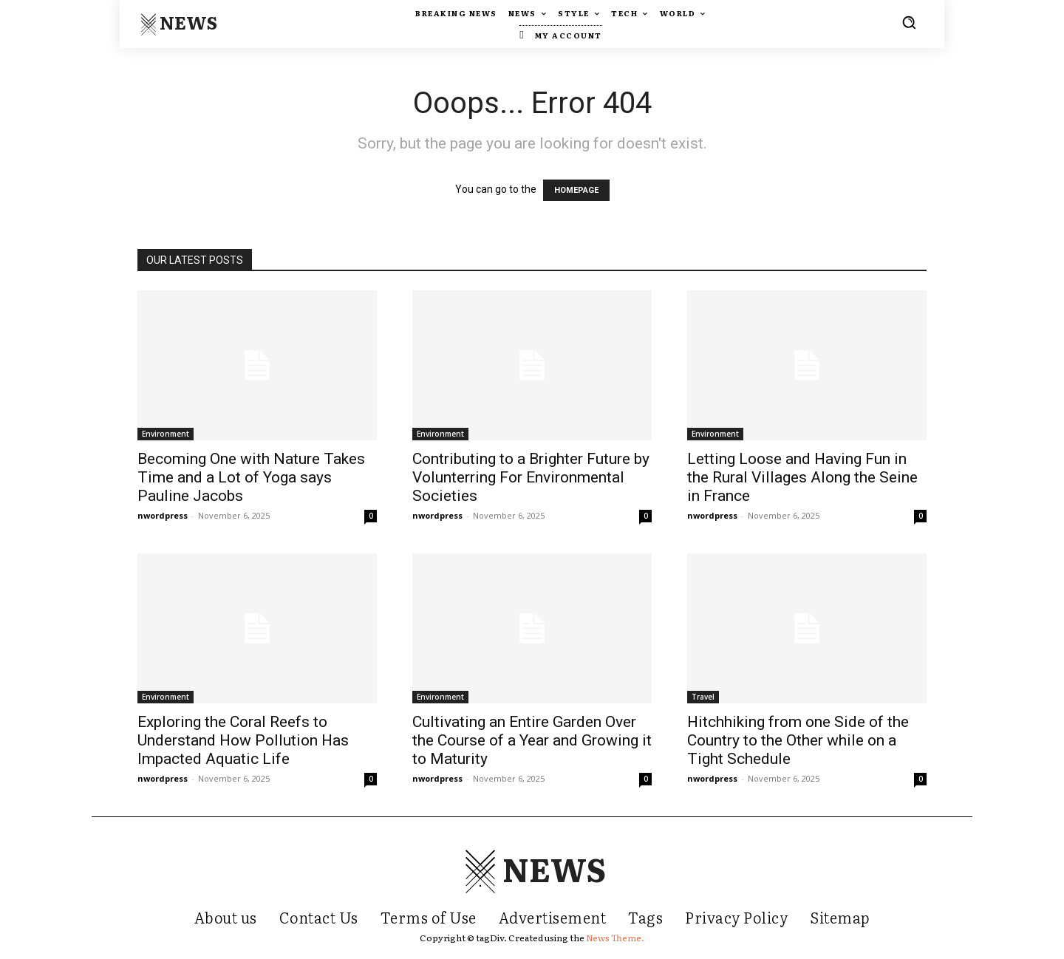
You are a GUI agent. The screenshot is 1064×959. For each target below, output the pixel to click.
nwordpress (162, 515)
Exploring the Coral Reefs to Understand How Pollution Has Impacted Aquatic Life (243, 740)
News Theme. (615, 937)
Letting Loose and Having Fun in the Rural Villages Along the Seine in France (802, 477)
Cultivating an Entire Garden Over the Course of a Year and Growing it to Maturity (532, 740)
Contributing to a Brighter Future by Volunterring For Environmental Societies (530, 477)
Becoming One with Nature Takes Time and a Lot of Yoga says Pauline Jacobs (251, 477)
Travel (703, 697)
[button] (909, 22)
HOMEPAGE (576, 190)
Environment (165, 434)
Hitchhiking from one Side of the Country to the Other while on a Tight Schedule (798, 740)
